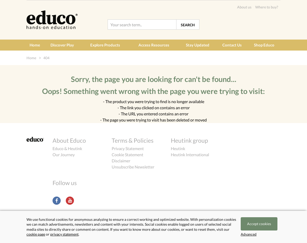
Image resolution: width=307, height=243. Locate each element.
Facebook (57, 201)
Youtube (70, 201)
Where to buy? (266, 7)
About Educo (69, 140)
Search (188, 25)
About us (244, 7)
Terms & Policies (133, 140)
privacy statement (64, 234)
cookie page (36, 234)
